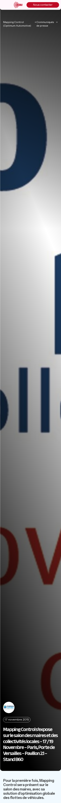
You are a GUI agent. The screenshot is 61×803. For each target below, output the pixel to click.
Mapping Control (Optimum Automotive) (17, 23)
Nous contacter (43, 4)
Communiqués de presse (45, 23)
